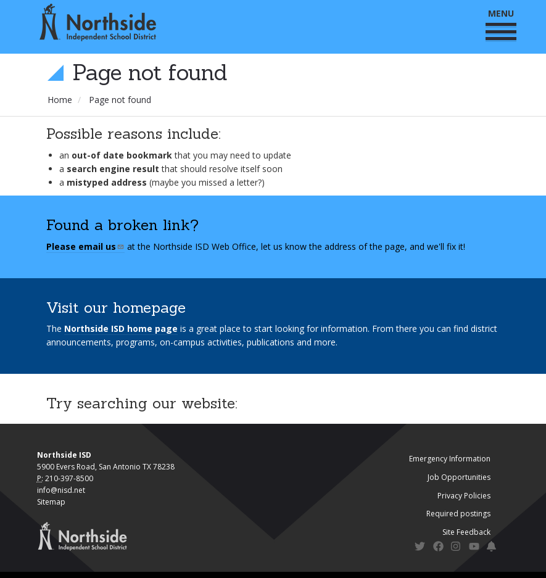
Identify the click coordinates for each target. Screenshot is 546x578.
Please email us (85, 246)
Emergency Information (449, 458)
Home (60, 99)
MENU (501, 23)
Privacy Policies (463, 495)
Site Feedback (466, 532)
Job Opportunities (459, 477)
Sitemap (51, 502)
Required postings (458, 513)
